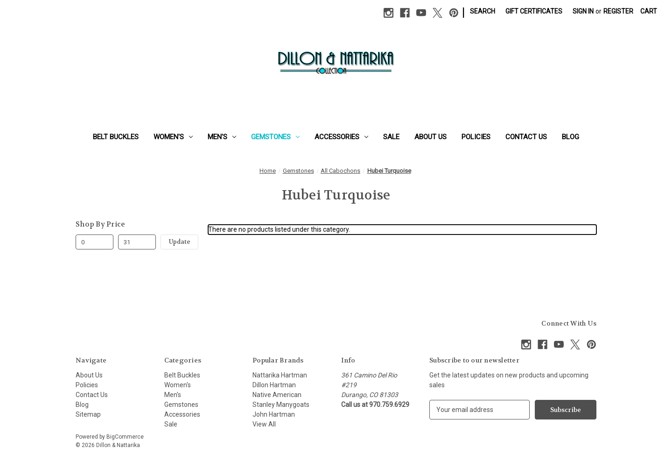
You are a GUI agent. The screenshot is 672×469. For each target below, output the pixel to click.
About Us (430, 137)
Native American (276, 394)
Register (618, 11)
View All (264, 424)
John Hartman (273, 414)
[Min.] (94, 241)
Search (482, 11)
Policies (476, 137)
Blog (570, 137)
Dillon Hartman (274, 385)
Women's (173, 137)
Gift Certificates (533, 11)
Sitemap (88, 414)
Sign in (583, 11)
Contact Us (526, 137)
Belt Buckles (116, 137)
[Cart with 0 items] (648, 11)
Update (179, 242)
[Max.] (137, 241)
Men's (222, 137)
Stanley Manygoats (280, 404)
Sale (391, 137)
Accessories (341, 137)
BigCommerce (125, 436)
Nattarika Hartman (279, 375)
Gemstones (275, 137)
